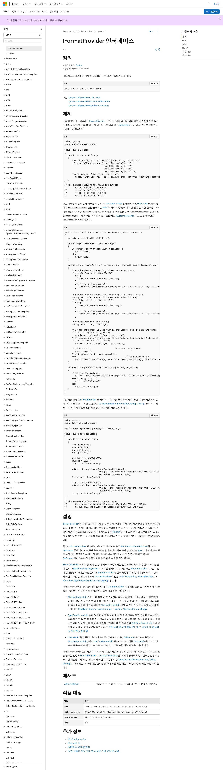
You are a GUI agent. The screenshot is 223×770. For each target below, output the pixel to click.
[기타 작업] (157, 31)
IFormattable (74, 742)
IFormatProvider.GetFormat (134, 546)
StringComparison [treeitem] (13, 513)
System (100, 31)
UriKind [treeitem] (9, 747)
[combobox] (22, 35)
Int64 (105, 207)
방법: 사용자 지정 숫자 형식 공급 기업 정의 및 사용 (93, 750)
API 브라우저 (87, 31)
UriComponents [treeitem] (12, 721)
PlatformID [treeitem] (10, 378)
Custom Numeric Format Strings (131, 608)
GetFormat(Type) (71, 683)
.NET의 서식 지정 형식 (79, 746)
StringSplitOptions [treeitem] (14, 524)
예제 (184, 40)
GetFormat (142, 203)
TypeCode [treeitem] (10, 643)
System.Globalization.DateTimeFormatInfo (89, 101)
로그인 (217, 3)
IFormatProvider (97, 120)
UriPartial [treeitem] (10, 757)
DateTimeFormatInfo (78, 615)
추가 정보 (186, 55)
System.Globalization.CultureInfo (84, 97)
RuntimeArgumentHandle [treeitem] (17, 441)
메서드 (185, 48)
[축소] (41, 29)
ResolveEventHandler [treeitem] (15, 436)
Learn (65, 31)
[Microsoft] (5, 4)
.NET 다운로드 (211, 11)
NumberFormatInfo (77, 596)
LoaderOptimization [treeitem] (14, 183)
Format (116, 531)
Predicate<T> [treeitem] (12, 389)
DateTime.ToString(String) (85, 568)
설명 (184, 44)
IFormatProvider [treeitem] (15, 48)
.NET (74, 31)
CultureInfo (124, 124)
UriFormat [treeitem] (10, 731)
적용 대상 (186, 51)
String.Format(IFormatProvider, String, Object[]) (122, 403)
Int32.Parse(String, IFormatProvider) (136, 576)
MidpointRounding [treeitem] (14, 243)
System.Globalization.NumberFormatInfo (88, 105)
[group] (111, 169)
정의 (184, 36)
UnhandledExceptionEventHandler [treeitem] (20, 706)
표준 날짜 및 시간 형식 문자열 (123, 626)
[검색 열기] (209, 3)
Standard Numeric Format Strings (94, 608)
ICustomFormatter (125, 215)
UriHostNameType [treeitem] (13, 742)
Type (139, 550)
